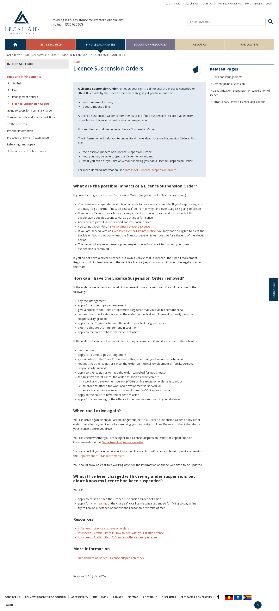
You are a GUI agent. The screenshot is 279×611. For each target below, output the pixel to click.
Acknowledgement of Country (45, 597)
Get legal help (51, 44)
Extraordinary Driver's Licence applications (238, 102)
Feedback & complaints (196, 597)
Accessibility (79, 597)
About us (200, 44)
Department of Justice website (122, 442)
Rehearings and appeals (22, 144)
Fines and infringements (75, 55)
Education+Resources (150, 44)
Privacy (118, 597)
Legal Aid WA (12, 55)
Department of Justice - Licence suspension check (111, 558)
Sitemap (133, 597)
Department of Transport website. (101, 456)
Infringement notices (25, 97)
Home (15, 44)
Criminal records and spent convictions (31, 117)
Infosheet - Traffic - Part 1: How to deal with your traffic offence (121, 533)
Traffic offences (17, 124)
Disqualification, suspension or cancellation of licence (240, 93)
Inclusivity (100, 597)
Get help (17, 83)
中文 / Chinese (190, 3)
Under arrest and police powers (26, 151)
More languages (254, 3)
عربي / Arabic (173, 3)
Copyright (150, 597)
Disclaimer (169, 597)
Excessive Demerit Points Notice (134, 231)
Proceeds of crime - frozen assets (28, 137)
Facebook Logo (218, 597)
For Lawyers (249, 44)
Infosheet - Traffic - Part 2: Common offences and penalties (118, 537)
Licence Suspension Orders (31, 104)
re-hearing (100, 503)
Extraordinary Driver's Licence (130, 226)
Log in (9, 605)
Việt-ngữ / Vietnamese (230, 3)
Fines (15, 90)
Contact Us (12, 597)
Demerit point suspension (228, 84)
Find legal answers (100, 44)
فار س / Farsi (208, 3)
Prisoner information (20, 131)
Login (269, 3)
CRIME (54, 55)
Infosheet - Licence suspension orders (103, 528)
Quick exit (274, 289)
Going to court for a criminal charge (29, 110)
